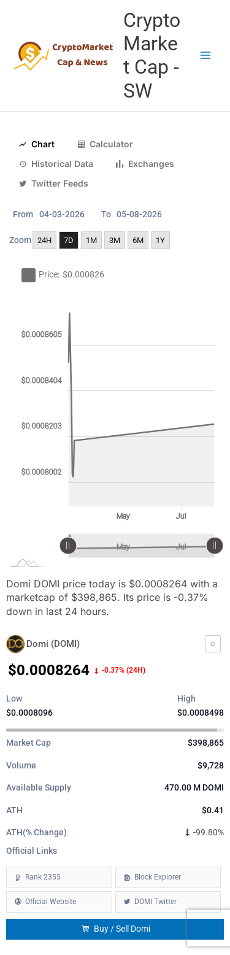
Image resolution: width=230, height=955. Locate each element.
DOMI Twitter (155, 901)
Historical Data (55, 163)
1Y (160, 240)
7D (69, 240)
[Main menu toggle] (205, 55)
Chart (36, 144)
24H (44, 240)
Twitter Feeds (53, 183)
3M (114, 240)
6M (138, 240)
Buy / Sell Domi (116, 929)
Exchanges (144, 163)
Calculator (105, 144)
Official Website (50, 901)
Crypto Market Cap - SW (151, 55)
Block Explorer (157, 877)
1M (91, 240)
